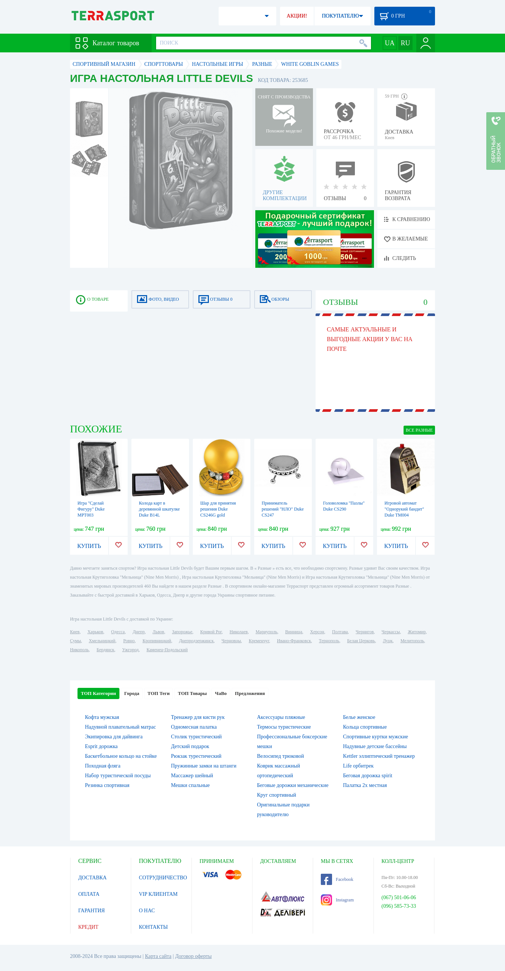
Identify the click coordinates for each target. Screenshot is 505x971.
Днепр (138, 631)
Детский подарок (190, 746)
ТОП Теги (158, 693)
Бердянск (105, 649)
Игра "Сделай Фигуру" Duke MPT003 (91, 509)
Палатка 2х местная (365, 785)
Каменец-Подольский (167, 649)
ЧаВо (220, 693)
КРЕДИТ (88, 927)
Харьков (95, 631)
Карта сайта (158, 956)
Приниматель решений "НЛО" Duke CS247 (283, 509)
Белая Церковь (361, 640)
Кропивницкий (157, 640)
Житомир (417, 631)
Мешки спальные (190, 785)
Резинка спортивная (107, 785)
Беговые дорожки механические (293, 785)
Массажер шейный (192, 775)
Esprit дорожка (101, 746)
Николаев (238, 631)
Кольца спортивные (365, 727)
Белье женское (359, 717)
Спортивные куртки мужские (375, 736)
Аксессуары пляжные (281, 717)
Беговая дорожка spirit (367, 775)
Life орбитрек (358, 766)
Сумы (75, 640)
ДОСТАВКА (92, 877)
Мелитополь (412, 640)
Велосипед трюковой (280, 756)
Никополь (79, 649)
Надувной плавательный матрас (120, 727)
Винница (293, 631)
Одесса (118, 631)
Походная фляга (103, 766)
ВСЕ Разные (419, 430)
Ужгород (130, 649)
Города (131, 693)
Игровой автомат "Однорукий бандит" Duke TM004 (404, 509)
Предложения (250, 693)
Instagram (337, 900)
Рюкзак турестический (196, 756)
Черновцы (231, 640)
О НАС (147, 910)
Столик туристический (196, 736)
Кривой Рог (211, 631)
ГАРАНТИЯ (91, 910)
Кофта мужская (102, 717)
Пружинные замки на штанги (204, 766)
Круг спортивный (276, 795)
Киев (74, 631)
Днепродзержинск (196, 640)
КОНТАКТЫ (153, 927)
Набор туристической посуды (118, 775)
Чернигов (365, 631)
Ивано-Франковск (294, 640)
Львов (158, 631)
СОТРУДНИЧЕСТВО (163, 877)
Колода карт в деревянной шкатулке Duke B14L (159, 509)
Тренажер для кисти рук (198, 717)
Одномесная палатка (194, 727)
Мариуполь (266, 631)
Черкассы (390, 631)
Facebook (337, 879)
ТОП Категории (98, 693)
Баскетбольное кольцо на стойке (121, 756)
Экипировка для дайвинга (114, 736)
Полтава (340, 631)
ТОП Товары (192, 693)
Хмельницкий (102, 640)
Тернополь (329, 640)
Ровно (128, 640)
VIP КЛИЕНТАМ (158, 894)
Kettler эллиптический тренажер (379, 756)
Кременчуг (259, 640)
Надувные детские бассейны (375, 746)
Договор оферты (193, 956)
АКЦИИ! (297, 16)
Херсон (317, 631)
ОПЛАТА (89, 894)
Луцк (388, 640)
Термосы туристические (284, 727)
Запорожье (182, 631)
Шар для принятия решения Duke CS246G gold (218, 509)
